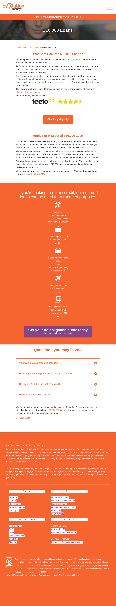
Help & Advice (15, 526)
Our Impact (14, 510)
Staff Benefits (15, 504)
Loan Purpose (57, 514)
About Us (13, 497)
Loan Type (56, 510)
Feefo (66, 89)
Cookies (34, 575)
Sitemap (12, 542)
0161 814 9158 (38, 174)
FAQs (11, 529)
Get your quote (23, 418)
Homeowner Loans (59, 497)
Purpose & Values (17, 507)
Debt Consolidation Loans (63, 501)
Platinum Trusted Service (28, 92)
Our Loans (33, 48)
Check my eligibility (58, 119)
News (11, 532)
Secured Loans (21, 48)
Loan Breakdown (16, 536)
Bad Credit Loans (59, 504)
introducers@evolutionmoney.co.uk (67, 542)
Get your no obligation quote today (58, 331)
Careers (12, 501)
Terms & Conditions (48, 575)
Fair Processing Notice (69, 575)
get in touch (42, 161)
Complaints (14, 539)
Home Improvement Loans (63, 507)
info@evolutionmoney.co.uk (63, 532)
